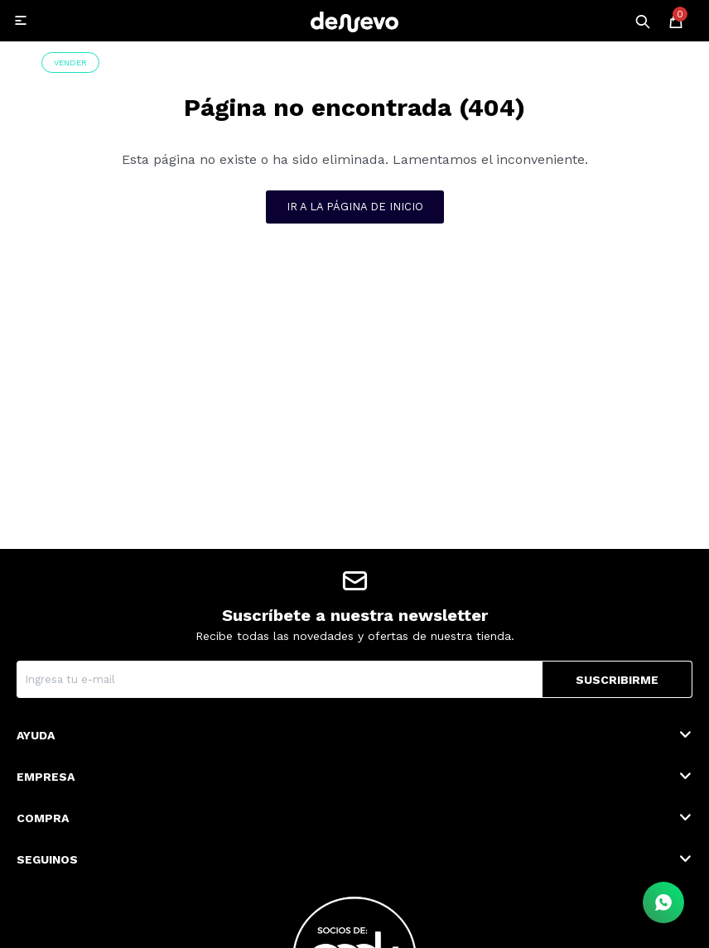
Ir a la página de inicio (355, 206)
